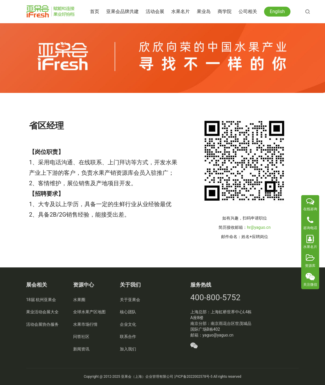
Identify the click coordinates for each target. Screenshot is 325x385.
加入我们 (128, 349)
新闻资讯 (81, 349)
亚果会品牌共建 (123, 11)
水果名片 (181, 11)
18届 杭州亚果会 (41, 299)
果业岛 (205, 11)
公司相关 (249, 11)
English (278, 11)
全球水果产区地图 (89, 312)
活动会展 (156, 11)
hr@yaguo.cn (258, 227)
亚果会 (126, 377)
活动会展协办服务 (42, 324)
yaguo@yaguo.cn (218, 335)
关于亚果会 (130, 299)
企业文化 (128, 324)
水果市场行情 (85, 324)
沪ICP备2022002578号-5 (193, 377)
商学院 (226, 11)
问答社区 (81, 336)
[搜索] (308, 11)
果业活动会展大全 (42, 312)
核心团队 (128, 312)
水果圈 (79, 299)
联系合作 (128, 336)
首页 (95, 11)
